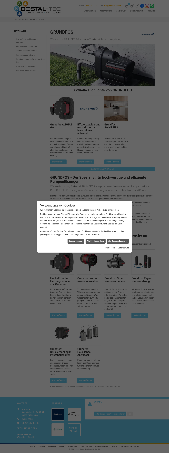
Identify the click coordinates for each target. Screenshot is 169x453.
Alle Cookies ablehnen (95, 236)
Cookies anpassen (76, 236)
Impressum (110, 243)
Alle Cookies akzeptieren (117, 236)
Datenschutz (123, 243)
